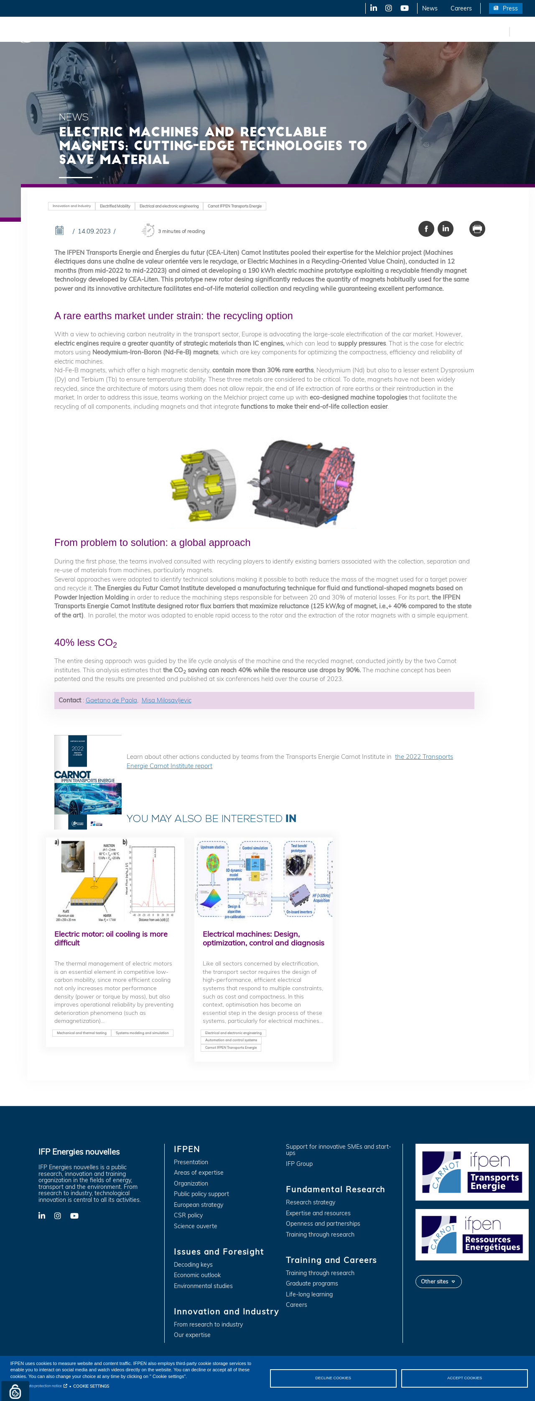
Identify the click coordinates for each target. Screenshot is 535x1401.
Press (510, 8)
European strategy (198, 1205)
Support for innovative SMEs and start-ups (338, 1150)
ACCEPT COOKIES (464, 1378)
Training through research (320, 1235)
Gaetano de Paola (111, 700)
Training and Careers (358, 31)
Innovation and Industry (209, 31)
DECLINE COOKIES (333, 1378)
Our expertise (192, 1335)
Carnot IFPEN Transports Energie (235, 206)
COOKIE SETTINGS (91, 1386)
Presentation (191, 1162)
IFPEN (86, 31)
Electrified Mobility (115, 206)
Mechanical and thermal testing (82, 1033)
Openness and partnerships (323, 1224)
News (430, 8)
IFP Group (299, 1164)
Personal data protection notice (36, 1385)
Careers (461, 8)
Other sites (434, 1281)
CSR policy (188, 1215)
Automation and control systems (231, 1040)
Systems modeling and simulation (142, 1033)
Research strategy (310, 1202)
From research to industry (208, 1325)
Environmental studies (203, 1286)
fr (501, 31)
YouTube (403, 8)
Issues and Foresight (136, 31)
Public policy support (201, 1194)
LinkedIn (370, 8)
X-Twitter (388, 8)
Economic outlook (197, 1275)
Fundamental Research (286, 31)
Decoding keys (193, 1265)
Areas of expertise (199, 1173)
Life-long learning (309, 1294)
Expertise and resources (318, 1213)
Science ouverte (195, 1226)
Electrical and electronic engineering (169, 206)
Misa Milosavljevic (166, 700)
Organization (191, 1184)
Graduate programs (312, 1284)
